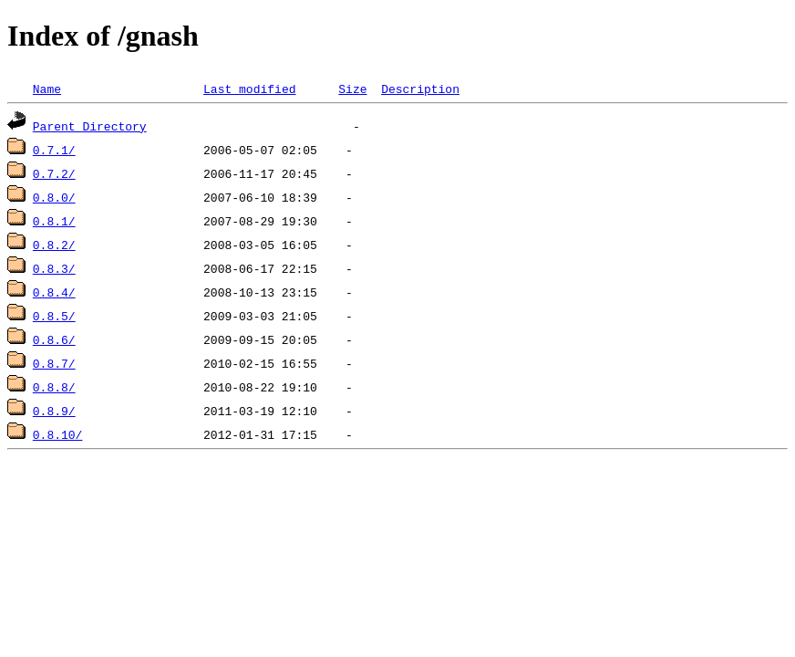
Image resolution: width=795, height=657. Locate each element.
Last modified (249, 88)
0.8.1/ (54, 221)
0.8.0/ (54, 197)
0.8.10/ (58, 434)
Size (352, 88)
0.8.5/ (54, 316)
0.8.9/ (54, 410)
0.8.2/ (54, 244)
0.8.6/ (54, 339)
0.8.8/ (54, 387)
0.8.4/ (54, 292)
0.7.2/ (54, 173)
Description (420, 88)
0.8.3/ (54, 268)
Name (47, 88)
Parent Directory (90, 126)
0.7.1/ (54, 149)
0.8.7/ (54, 363)
